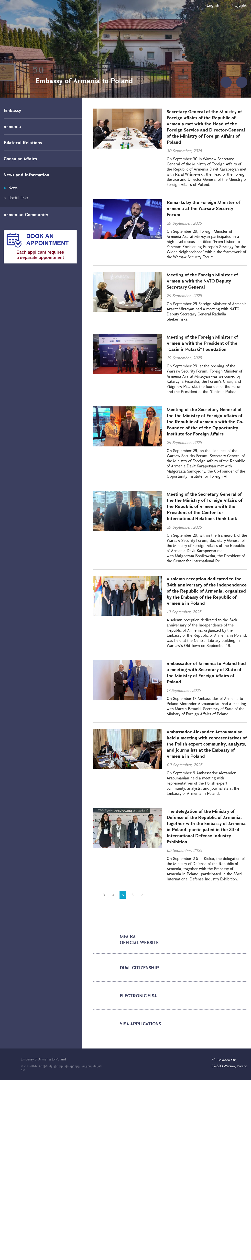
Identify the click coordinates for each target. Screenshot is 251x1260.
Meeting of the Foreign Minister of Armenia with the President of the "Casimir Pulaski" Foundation (202, 343)
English (213, 5)
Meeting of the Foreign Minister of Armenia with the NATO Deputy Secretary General (202, 281)
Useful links (18, 197)
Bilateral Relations (23, 142)
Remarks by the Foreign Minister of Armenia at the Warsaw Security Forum (203, 208)
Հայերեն (239, 5)
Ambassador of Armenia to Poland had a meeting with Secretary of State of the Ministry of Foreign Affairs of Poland (206, 672)
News (13, 187)
